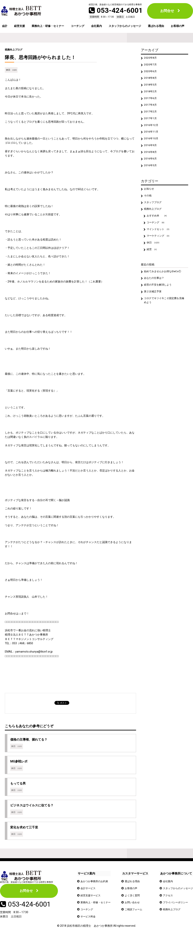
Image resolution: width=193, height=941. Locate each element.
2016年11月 (151, 135)
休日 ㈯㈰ (11, 70)
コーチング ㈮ (156, 229)
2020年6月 (150, 72)
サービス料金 (88, 918)
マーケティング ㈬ (159, 243)
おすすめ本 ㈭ (157, 222)
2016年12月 (151, 128)
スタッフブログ (153, 208)
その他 (148, 201)
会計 (4, 25)
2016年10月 (151, 142)
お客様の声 (177, 25)
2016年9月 (150, 149)
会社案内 (96, 25)
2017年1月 (150, 121)
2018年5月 (150, 86)
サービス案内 (86, 876)
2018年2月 (150, 93)
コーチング (77, 25)
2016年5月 (150, 170)
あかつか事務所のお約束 (95, 883)
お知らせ (149, 194)
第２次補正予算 (153, 301)
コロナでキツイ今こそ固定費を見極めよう (164, 310)
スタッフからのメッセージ (125, 25)
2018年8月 (150, 79)
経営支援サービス (91, 897)
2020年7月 (150, 65)
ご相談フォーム (133, 912)
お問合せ (167, 11)
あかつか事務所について (174, 876)
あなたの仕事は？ (155, 287)
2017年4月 (150, 107)
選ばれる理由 (156, 25)
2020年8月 (150, 58)
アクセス (166, 897)
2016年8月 (150, 156)
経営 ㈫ (152, 257)
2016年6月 (150, 163)
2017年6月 (150, 100)
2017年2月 (150, 114)
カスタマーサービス (135, 876)
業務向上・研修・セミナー (48, 25)
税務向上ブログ (14, 49)
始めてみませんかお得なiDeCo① (164, 280)
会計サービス (88, 890)
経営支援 (19, 25)
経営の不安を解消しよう (159, 294)
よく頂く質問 (132, 897)
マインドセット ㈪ (159, 236)
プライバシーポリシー (174, 904)
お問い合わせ (132, 904)
